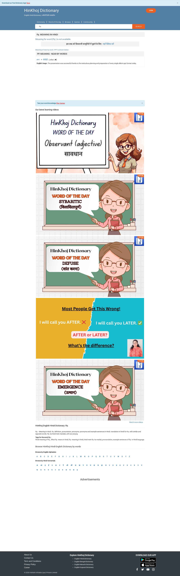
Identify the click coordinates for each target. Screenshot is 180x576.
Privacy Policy (30, 564)
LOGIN (151, 10)
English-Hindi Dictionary (82, 559)
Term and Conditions (32, 561)
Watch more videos (136, 422)
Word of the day (55, 22)
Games (77, 22)
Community (88, 22)
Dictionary (41, 22)
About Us (28, 555)
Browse (68, 22)
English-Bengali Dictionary (83, 562)
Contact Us (28, 558)
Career (27, 568)
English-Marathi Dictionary (83, 564)
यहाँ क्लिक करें (108, 44)
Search (138, 26)
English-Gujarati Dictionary (84, 567)
